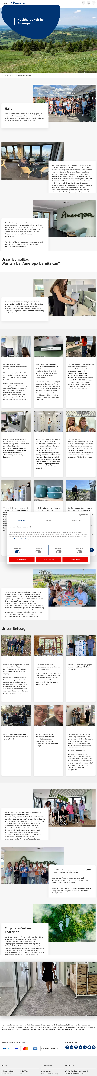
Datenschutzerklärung (21, 539)
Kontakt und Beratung (28, 1069)
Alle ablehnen (21, 559)
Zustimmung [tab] (21, 520)
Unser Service (6, 1066)
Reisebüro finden (26, 1072)
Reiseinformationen (27, 1075)
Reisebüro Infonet (7, 1063)
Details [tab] (48, 520)
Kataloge (4, 1072)
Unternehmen (10, 75)
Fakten (22, 1066)
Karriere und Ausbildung (49, 1066)
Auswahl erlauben (48, 559)
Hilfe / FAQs (24, 1063)
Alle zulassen (75, 559)
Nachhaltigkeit (46, 1069)
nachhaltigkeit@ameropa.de (15, 246)
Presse (43, 1075)
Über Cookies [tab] (76, 520)
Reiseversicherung (7, 1069)
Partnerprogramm (47, 1072)
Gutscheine (5, 1075)
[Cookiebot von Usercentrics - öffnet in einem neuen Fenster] (80, 515)
